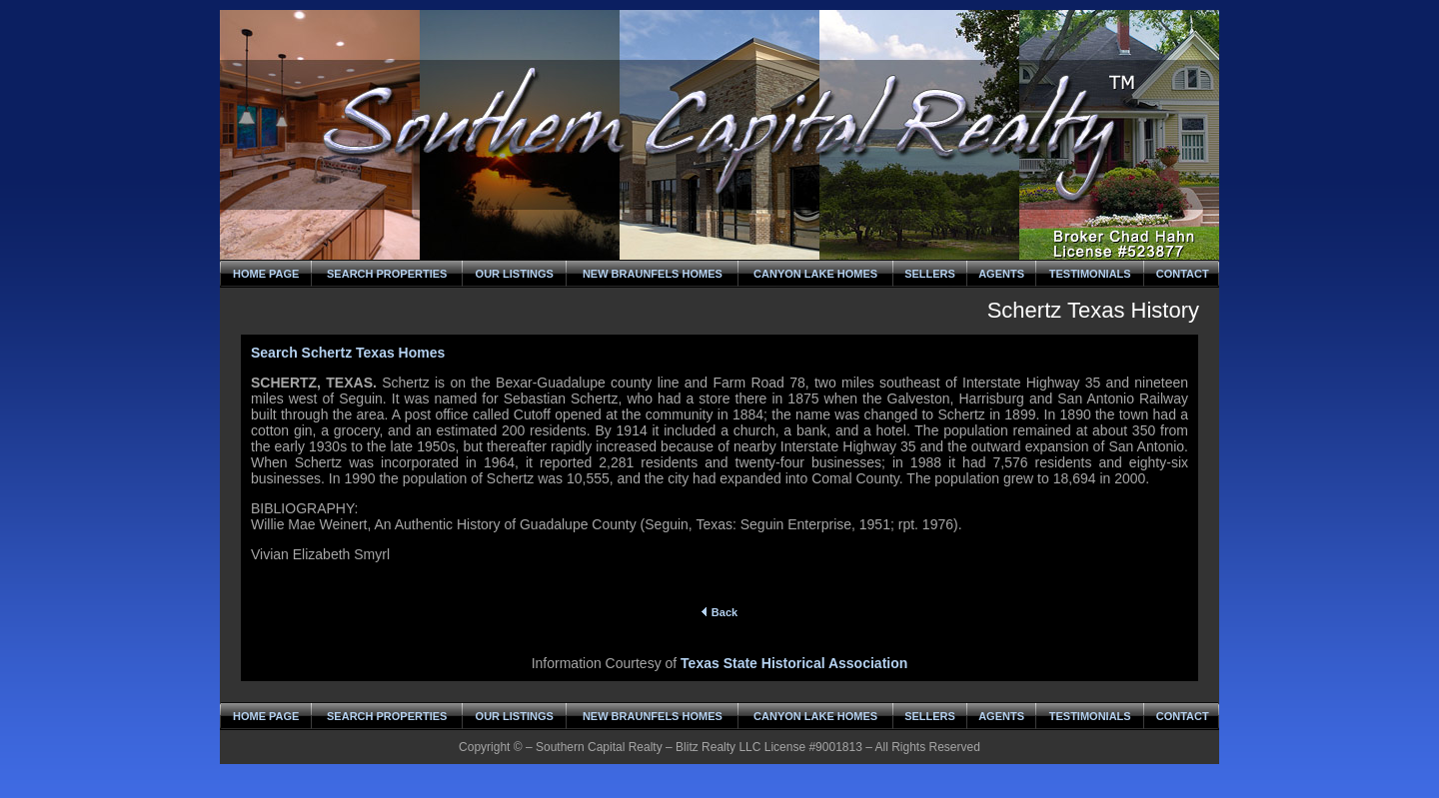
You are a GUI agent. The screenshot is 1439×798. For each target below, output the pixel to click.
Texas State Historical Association (794, 663)
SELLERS (929, 274)
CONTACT (1182, 274)
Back (719, 612)
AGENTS (1001, 274)
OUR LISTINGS (515, 274)
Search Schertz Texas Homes (348, 353)
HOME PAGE (266, 274)
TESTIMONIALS (1090, 274)
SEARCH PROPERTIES (387, 274)
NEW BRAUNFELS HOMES (652, 274)
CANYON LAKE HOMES (815, 274)
